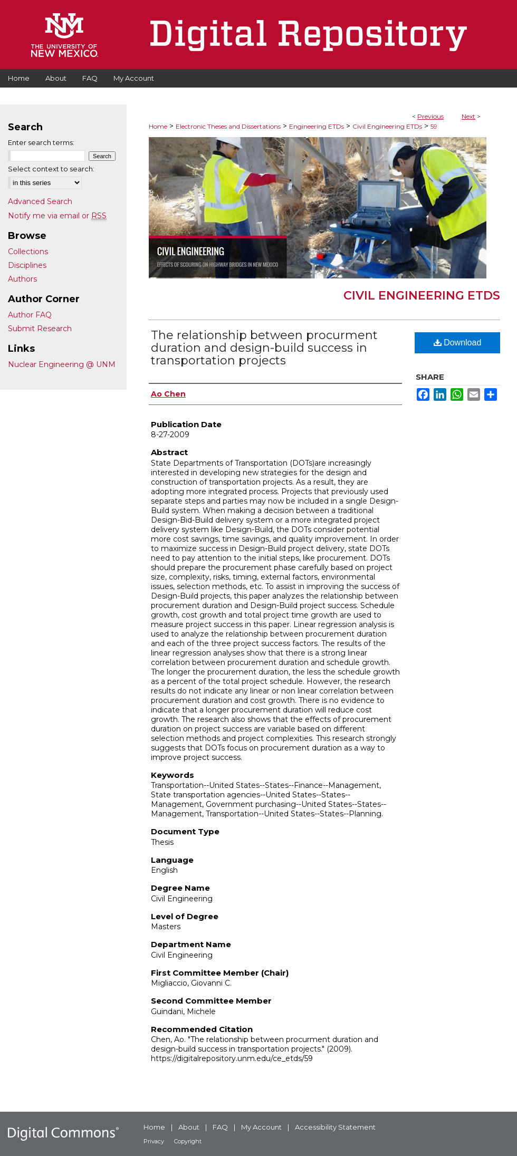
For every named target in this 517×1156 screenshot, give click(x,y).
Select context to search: (51, 169)
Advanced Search (40, 201)
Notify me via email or (57, 215)
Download (458, 342)
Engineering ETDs (316, 126)
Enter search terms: (41, 142)
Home (158, 126)
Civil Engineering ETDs (387, 126)
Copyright (188, 1141)
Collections (28, 251)
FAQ (220, 1127)
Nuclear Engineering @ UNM (62, 364)
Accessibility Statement (335, 1127)
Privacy (153, 1141)
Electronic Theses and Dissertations (228, 126)
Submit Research (40, 328)
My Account (261, 1127)
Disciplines (27, 265)
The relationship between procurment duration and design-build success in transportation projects (264, 348)
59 (433, 126)
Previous (430, 116)
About (188, 1127)
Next (468, 116)
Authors (22, 279)
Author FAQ (30, 315)
